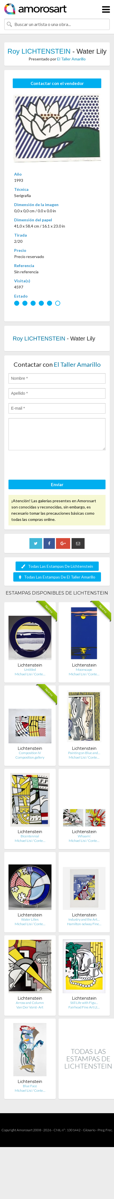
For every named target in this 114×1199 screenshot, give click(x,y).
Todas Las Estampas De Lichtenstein (57, 566)
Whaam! (84, 836)
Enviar (57, 484)
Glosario (89, 1130)
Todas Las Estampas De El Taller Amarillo (57, 577)
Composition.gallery (29, 757)
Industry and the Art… (84, 919)
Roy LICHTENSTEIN (39, 51)
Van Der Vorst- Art (29, 1007)
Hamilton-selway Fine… (84, 924)
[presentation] (51, 466)
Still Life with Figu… (84, 1003)
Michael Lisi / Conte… (30, 674)
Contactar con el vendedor (57, 83)
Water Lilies (29, 919)
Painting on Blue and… (84, 753)
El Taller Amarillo (71, 58)
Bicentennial (30, 836)
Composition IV (30, 753)
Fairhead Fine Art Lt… (84, 1007)
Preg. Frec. (105, 1130)
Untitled (30, 669)
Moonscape (84, 669)
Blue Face (30, 1086)
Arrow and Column (30, 1003)
